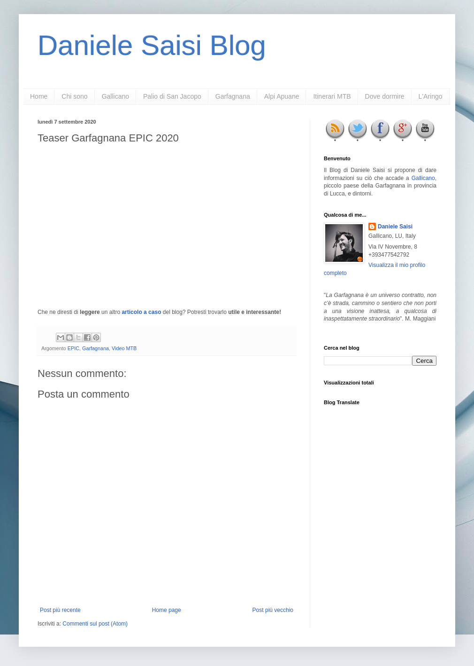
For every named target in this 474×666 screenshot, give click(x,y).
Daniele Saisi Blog (152, 45)
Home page (166, 610)
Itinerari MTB (332, 96)
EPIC (73, 348)
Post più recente (60, 610)
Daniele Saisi (395, 226)
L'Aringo (431, 96)
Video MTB (124, 348)
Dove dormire (385, 96)
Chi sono (74, 96)
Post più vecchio (272, 610)
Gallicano (115, 96)
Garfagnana (232, 96)
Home (38, 96)
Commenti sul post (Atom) (95, 623)
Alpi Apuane (281, 96)
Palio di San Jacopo (172, 96)
